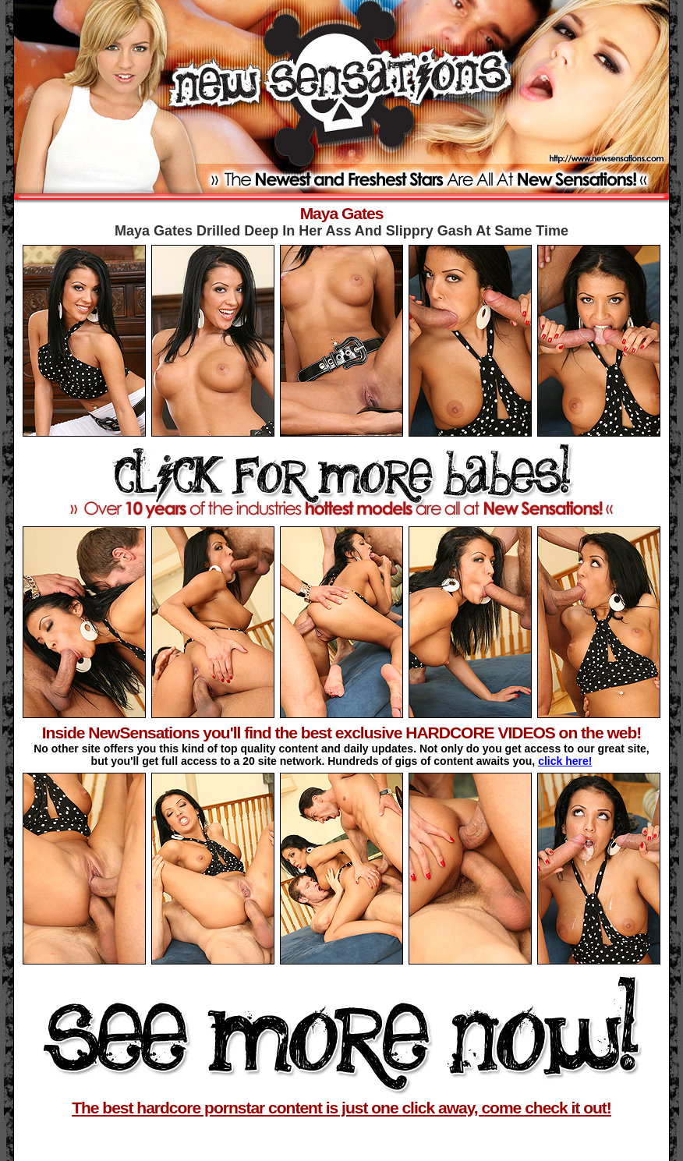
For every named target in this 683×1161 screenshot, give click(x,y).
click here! (565, 761)
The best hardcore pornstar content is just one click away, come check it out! (341, 1108)
